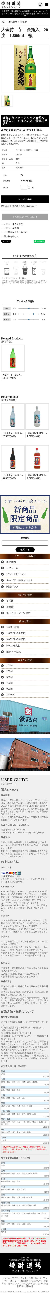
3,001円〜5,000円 (16, 639)
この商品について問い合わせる (25, 217)
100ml (9, 665)
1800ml (10, 694)
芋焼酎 (23, 22)
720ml (9, 683)
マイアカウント (19, 1278)
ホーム (7, 1278)
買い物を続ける (11, 236)
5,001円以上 (13, 645)
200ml (9, 671)
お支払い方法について (31, 1281)
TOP (3, 22)
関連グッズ (12, 586)
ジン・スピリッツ (16, 574)
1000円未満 (12, 627)
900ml (9, 688)
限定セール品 (13, 651)
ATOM (29, 1286)
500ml (9, 677)
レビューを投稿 (11, 228)
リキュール (12, 568)
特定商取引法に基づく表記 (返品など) (19, 206)
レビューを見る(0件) (13, 224)
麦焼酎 (10, 607)
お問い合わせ (35, 1278)
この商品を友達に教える (15, 232)
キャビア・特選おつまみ (19, 580)
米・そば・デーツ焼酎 (18, 613)
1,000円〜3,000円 (16, 633)
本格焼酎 (13, 22)
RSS (20, 1286)
